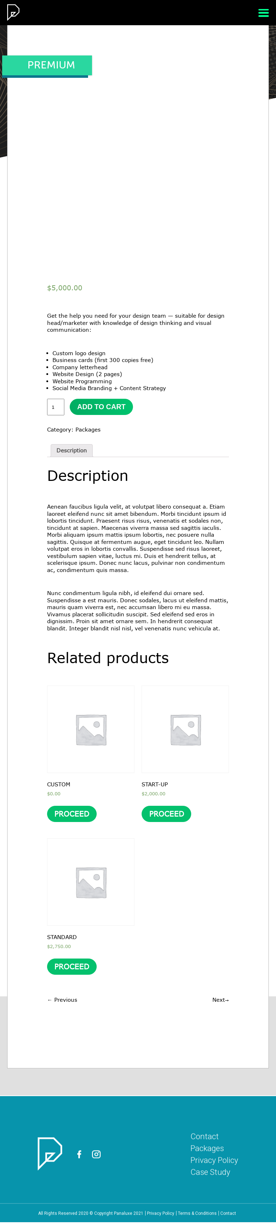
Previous (62, 1001)
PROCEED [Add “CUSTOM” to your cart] (72, 814)
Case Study (209, 1205)
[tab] (72, 450)
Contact (203, 1170)
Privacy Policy (213, 1193)
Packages (88, 429)
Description (71, 450)
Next (220, 1001)
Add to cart (101, 407)
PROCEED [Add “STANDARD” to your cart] (72, 968)
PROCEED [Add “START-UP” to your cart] (166, 814)
